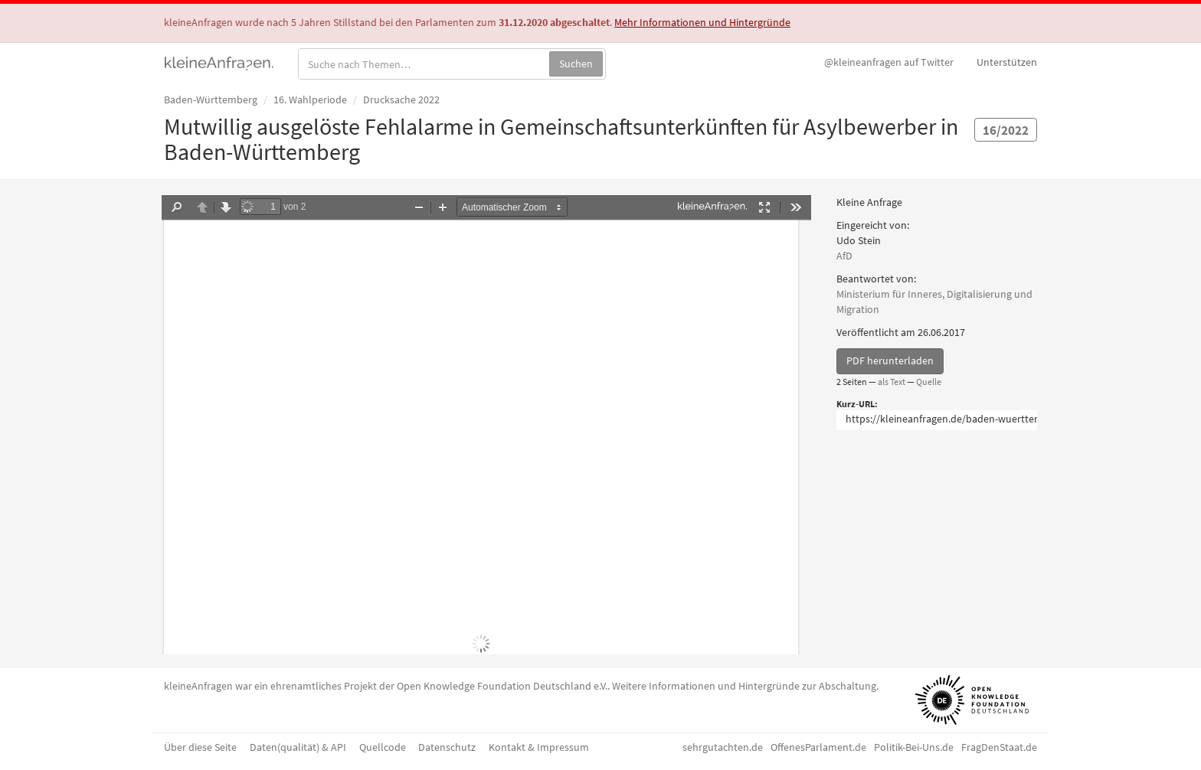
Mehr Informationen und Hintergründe (702, 22)
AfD (844, 256)
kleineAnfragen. (219, 62)
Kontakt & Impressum (539, 747)
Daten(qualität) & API (298, 747)
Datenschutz (447, 747)
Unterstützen (1007, 62)
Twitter (889, 62)
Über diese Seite (200, 747)
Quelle (928, 381)
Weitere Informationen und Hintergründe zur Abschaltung (744, 686)
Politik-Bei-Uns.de (914, 747)
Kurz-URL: (857, 403)
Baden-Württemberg (210, 99)
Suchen (576, 63)
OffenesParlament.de (818, 747)
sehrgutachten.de (722, 747)
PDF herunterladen (890, 360)
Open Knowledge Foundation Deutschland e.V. (502, 686)
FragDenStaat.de (999, 747)
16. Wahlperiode (310, 99)
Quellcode (382, 747)
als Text (891, 381)
